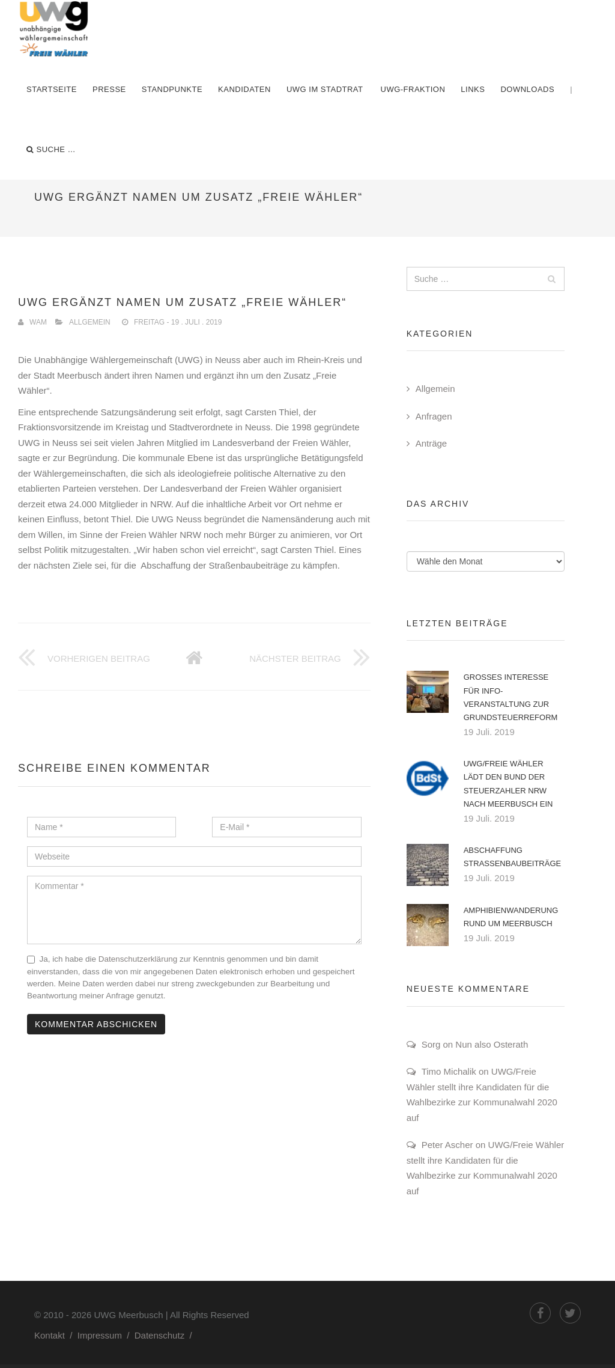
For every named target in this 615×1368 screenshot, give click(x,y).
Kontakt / (55, 1335)
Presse (109, 89)
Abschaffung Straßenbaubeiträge (513, 857)
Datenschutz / (166, 1335)
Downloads (527, 89)
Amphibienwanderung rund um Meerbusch (511, 917)
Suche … (51, 150)
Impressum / (106, 1335)
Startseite (51, 89)
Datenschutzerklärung (137, 958)
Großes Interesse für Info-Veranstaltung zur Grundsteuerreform (511, 697)
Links (473, 89)
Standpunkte (172, 89)
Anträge (431, 443)
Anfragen (434, 416)
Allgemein (90, 322)
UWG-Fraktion (413, 89)
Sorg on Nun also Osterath (475, 1044)
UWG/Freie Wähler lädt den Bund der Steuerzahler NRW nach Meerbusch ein (508, 783)
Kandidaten (244, 89)
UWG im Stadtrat (324, 89)
